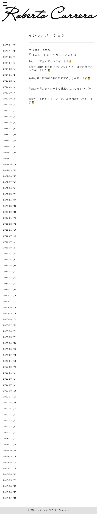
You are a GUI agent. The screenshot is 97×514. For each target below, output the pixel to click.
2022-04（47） (11, 200)
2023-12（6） (10, 81)
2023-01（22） (11, 146)
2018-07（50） (11, 468)
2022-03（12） (11, 206)
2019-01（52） (11, 432)
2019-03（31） (11, 420)
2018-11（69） (11, 444)
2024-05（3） (10, 57)
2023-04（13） (11, 128)
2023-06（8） (10, 116)
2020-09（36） (11, 313)
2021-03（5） (10, 277)
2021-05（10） (11, 265)
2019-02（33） (11, 426)
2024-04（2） (10, 63)
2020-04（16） (11, 343)
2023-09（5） (10, 99)
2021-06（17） (11, 259)
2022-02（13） (11, 212)
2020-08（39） (11, 319)
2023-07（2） (10, 110)
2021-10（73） (11, 236)
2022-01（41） (11, 218)
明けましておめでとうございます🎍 (53, 54)
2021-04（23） (11, 271)
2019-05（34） (11, 408)
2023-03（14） (11, 134)
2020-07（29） (11, 325)
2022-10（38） (11, 164)
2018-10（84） (11, 450)
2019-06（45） (11, 403)
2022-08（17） (11, 176)
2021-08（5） (10, 248)
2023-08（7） (10, 105)
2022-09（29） (11, 170)
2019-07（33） (11, 397)
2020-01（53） (11, 361)
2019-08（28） (11, 391)
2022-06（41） (11, 188)
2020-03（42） (11, 349)
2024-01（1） (10, 75)
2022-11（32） (11, 158)
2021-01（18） (11, 289)
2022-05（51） (11, 194)
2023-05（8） (10, 122)
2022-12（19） (11, 152)
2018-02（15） (11, 498)
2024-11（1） (10, 51)
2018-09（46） (11, 456)
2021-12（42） (11, 224)
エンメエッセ (41, 510)
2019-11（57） (11, 373)
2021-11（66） (11, 230)
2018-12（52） (11, 438)
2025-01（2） (10, 45)
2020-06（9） (10, 331)
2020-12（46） (11, 295)
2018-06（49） (11, 474)
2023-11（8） (10, 87)
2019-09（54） (11, 385)
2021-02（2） (10, 283)
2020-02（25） (11, 355)
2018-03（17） (11, 492)
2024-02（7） (10, 69)
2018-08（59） (11, 462)
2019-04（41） (11, 414)
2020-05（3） (10, 337)
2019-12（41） (11, 367)
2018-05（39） (11, 480)
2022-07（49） (11, 182)
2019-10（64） (11, 379)
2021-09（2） (10, 242)
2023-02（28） (11, 140)
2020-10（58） (11, 307)
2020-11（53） (11, 301)
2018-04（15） (11, 486)
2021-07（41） (11, 254)
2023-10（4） (10, 93)
